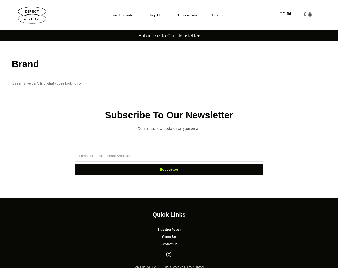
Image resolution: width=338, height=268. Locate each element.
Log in (284, 13)
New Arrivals (122, 15)
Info (218, 15)
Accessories (187, 15)
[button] (169, 35)
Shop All (154, 15)
